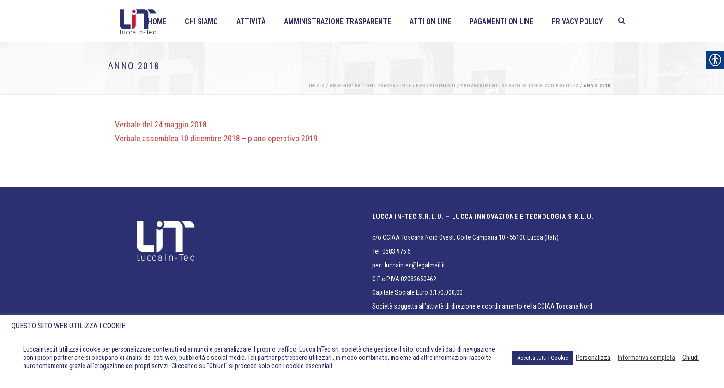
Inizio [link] (317, 85)
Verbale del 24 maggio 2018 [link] (161, 124)
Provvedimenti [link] (436, 85)
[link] (621, 21)
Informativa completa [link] (646, 357)
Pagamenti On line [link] (501, 21)
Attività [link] (250, 21)
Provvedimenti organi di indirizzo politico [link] (519, 85)
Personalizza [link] (593, 357)
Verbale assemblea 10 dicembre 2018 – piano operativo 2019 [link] (216, 138)
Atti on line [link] (430, 21)
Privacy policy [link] (577, 21)
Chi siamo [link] (201, 21)
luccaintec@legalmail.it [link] (415, 265)
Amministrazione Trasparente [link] (337, 21)
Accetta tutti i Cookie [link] (542, 357)
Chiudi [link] (690, 357)
